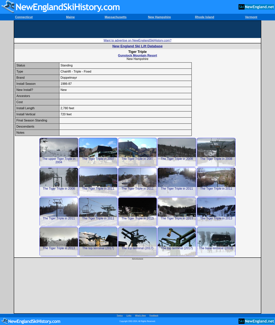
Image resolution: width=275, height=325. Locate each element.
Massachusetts (116, 17)
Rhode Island (204, 17)
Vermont (251, 17)
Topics (120, 315)
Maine (70, 17)
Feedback (154, 315)
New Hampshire (159, 17)
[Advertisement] (137, 29)
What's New (140, 315)
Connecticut (24, 17)
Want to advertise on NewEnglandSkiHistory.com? (137, 40)
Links (128, 315)
